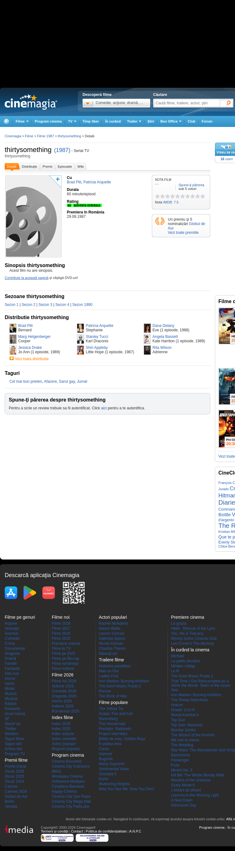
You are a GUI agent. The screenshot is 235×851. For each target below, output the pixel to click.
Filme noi (61, 617)
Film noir (12, 673)
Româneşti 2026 (65, 711)
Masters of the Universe (191, 780)
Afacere (50, 381)
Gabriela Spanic (112, 638)
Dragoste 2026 (64, 696)
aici (104, 408)
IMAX (56, 771)
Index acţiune (63, 734)
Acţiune (11, 623)
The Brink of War (113, 696)
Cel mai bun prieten (25, 381)
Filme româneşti (65, 663)
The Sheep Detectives (189, 700)
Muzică (11, 693)
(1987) (62, 150)
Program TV (15, 754)
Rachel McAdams (113, 623)
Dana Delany (163, 325)
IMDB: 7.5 (171, 202)
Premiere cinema (66, 643)
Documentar (15, 648)
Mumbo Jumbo (183, 730)
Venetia (11, 806)
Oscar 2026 (14, 771)
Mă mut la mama (185, 740)
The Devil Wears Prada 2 (120, 686)
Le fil (175, 671)
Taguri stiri (13, 744)
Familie (11, 663)
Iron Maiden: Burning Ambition (124, 681)
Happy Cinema (64, 791)
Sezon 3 (45, 304)
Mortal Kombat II (185, 715)
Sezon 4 (62, 304)
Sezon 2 (28, 304)
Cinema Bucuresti (67, 761)
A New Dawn (182, 800)
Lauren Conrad (111, 633)
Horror (10, 678)
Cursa (104, 749)
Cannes (11, 786)
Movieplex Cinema (67, 776)
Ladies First (108, 676)
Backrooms (180, 755)
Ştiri (150, 121)
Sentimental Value (114, 769)
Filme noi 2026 (64, 681)
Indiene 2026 (62, 706)
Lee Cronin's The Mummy (192, 643)
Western (12, 734)
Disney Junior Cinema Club (193, 638)
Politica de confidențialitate (106, 831)
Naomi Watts (109, 628)
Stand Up (12, 724)
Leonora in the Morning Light (195, 795)
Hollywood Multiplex (68, 781)
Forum (207, 121)
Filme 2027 (61, 628)
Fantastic (12, 668)
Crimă (10, 643)
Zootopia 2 (108, 774)
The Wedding (182, 745)
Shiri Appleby (97, 347)
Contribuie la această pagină (26, 278)
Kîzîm (104, 779)
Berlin (9, 801)
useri (227, 159)
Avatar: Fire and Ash (116, 714)
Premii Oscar (15, 766)
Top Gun (178, 720)
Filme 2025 (61, 638)
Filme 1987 (45, 136)
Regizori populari (66, 749)
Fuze (175, 765)
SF (7, 719)
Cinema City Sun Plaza (71, 796)
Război (10, 703)
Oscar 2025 (14, 776)
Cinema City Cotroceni (70, 766)
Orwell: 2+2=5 (183, 710)
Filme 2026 (61, 633)
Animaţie (12, 628)
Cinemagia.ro (31, 102)
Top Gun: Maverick (186, 725)
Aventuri (12, 633)
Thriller (10, 729)
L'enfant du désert (186, 790)
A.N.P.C (135, 831)
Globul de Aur (16, 796)
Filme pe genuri (20, 617)
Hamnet (105, 754)
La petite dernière (185, 661)
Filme (29, 136)
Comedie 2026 (64, 691)
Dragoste (12, 653)
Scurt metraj (15, 714)
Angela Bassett (165, 336)
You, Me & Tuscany (187, 633)
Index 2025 (61, 729)
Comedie (12, 638)
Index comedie (64, 739)
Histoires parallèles (115, 666)
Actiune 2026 (63, 686)
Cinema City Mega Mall (71, 801)
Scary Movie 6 (183, 785)
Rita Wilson (162, 347)
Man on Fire (109, 671)
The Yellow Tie (111, 709)
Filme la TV (61, 648)
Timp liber (91, 121)
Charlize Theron (112, 648)
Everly (223, 542)
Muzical (11, 698)
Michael (177, 656)
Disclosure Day (183, 805)
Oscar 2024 (14, 781)
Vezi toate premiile (183, 232)
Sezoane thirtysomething (34, 296)
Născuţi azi (108, 653)
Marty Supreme (112, 764)
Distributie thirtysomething (37, 317)
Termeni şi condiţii (54, 831)
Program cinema (48, 121)
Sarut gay (67, 381)
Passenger (180, 760)
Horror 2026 (62, 701)
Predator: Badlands (115, 729)
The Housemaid (112, 724)
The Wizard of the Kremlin (193, 735)
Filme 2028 (61, 623)
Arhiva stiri (13, 749)
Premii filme (16, 760)
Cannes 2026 (16, 791)
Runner (105, 691)
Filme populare (113, 702)
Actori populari (64, 744)
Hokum (177, 705)
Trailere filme (111, 659)
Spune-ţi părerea (191, 185)
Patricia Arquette (99, 325)
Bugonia (106, 759)
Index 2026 (61, 724)
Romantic (13, 709)
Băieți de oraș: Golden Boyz (122, 739)
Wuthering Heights (114, 784)
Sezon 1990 (82, 304)
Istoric (10, 683)
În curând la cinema (190, 649)
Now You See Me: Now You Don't (126, 789)
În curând (113, 121)
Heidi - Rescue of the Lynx (193, 628)
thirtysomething (28, 150)
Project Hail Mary (113, 734)
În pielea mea (110, 744)
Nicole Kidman (111, 643)
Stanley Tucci (97, 336)
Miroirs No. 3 (181, 770)
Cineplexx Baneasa (68, 786)
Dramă (10, 658)
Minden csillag (183, 666)
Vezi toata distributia (31, 359)
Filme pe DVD (63, 653)
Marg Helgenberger (34, 336)
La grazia (178, 623)
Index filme (62, 717)
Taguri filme (14, 739)
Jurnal (82, 381)
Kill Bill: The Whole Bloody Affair (197, 775)
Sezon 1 (12, 304)
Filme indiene (63, 668)
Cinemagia (13, 136)
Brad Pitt (25, 325)
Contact (77, 831)
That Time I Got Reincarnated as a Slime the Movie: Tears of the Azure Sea (200, 685)
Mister (10, 688)
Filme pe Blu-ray (65, 658)
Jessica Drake (30, 347)
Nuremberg (108, 719)
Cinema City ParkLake (70, 806)
